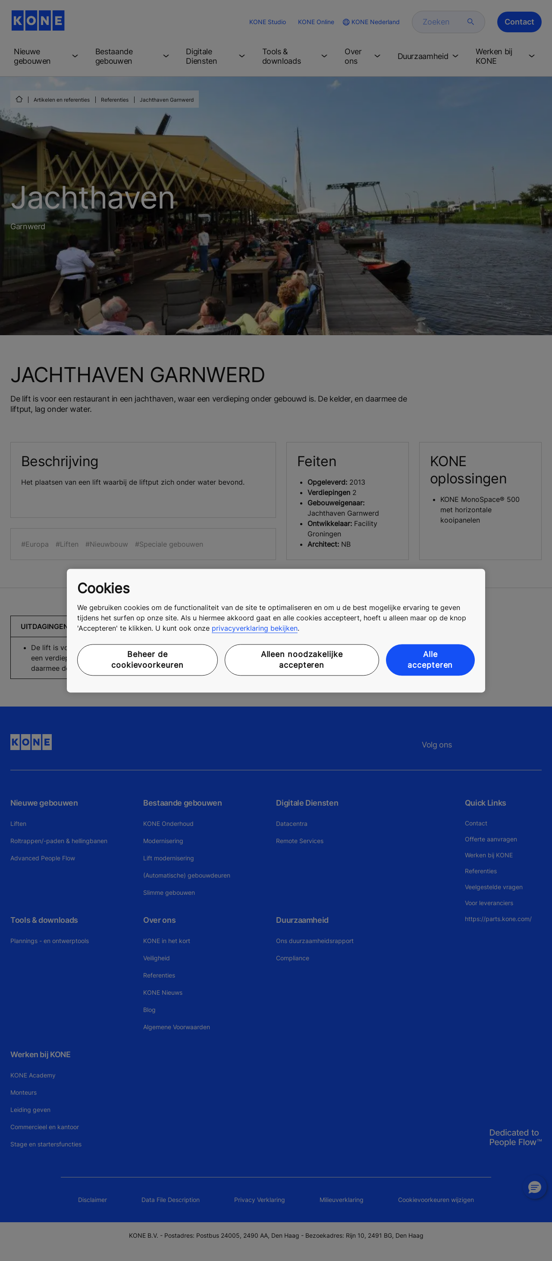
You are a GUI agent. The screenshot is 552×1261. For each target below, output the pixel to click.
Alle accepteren (430, 660)
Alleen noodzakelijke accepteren (302, 660)
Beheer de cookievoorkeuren (147, 660)
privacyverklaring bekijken (255, 628)
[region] (276, 630)
